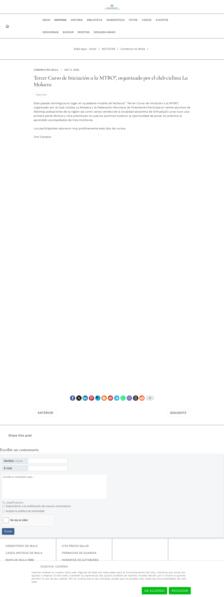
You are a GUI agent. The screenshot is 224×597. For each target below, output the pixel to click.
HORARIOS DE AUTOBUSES (80, 560)
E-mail (8, 468)
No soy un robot (19, 520)
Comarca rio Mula (46, 69)
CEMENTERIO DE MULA (22, 546)
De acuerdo (154, 590)
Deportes (41, 94)
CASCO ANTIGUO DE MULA (24, 553)
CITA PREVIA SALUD (75, 546)
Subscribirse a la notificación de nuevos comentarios (38, 506)
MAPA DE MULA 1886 (20, 560)
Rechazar (180, 590)
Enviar (8, 531)
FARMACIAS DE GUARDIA (79, 553)
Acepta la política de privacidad (25, 511)
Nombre (13, 460)
